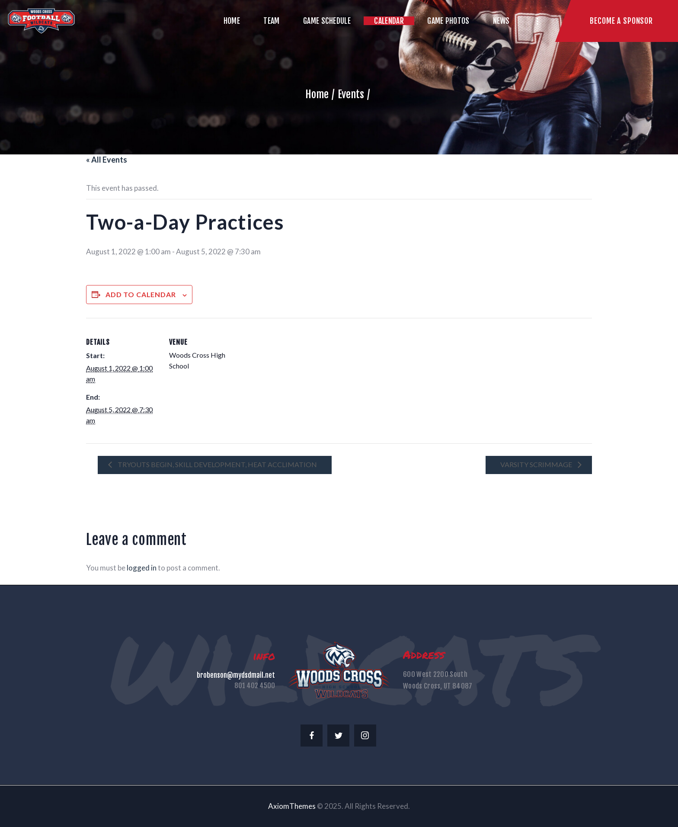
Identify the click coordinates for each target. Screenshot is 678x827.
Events (351, 94)
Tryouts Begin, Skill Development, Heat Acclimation (216, 464)
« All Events (106, 159)
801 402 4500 (254, 685)
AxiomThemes (292, 806)
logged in (142, 567)
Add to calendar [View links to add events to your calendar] (141, 294)
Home (317, 94)
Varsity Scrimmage (536, 464)
